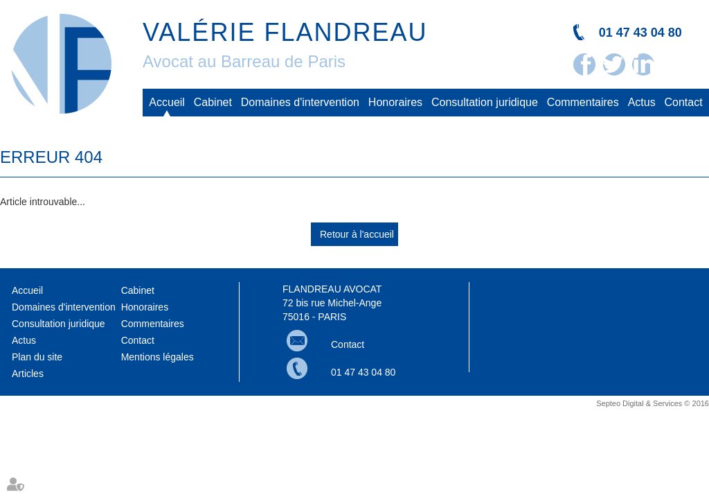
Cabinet (213, 102)
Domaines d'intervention (300, 102)
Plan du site (37, 356)
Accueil (167, 102)
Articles (28, 373)
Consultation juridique (484, 102)
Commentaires (583, 102)
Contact (684, 102)
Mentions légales (157, 356)
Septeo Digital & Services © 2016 (652, 403)
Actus (642, 102)
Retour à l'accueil (357, 234)
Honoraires (395, 102)
